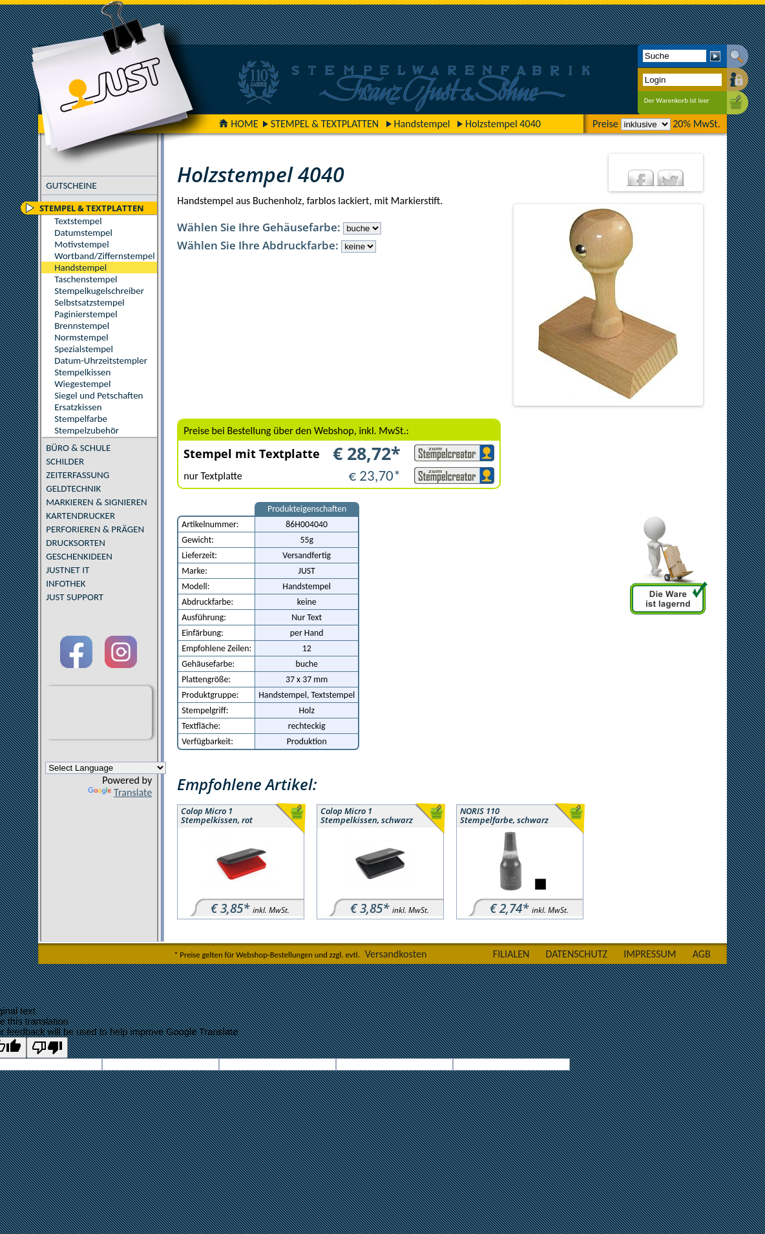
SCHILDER (65, 461)
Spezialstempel (83, 349)
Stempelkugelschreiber (99, 291)
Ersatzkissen (77, 407)
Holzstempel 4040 (503, 124)
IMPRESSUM (650, 954)
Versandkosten (396, 954)
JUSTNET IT (67, 570)
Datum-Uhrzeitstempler (100, 360)
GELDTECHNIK (73, 488)
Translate (120, 792)
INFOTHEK (65, 583)
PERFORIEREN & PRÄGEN (95, 529)
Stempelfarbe (80, 418)
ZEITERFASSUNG (77, 475)
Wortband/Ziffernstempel (104, 256)
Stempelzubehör (86, 430)
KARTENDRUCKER (80, 515)
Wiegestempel (82, 384)
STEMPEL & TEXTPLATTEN (325, 124)
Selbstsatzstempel (89, 302)
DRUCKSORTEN (75, 543)
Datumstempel (83, 232)
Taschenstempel (85, 279)
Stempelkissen (82, 372)
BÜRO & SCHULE (78, 448)
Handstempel (421, 124)
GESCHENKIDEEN (79, 556)
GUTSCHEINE (71, 185)
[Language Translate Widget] (105, 768)
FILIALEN (511, 954)
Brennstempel (81, 325)
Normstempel (81, 337)
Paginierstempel (85, 314)
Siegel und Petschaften (98, 395)
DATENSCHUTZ (577, 954)
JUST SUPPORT (74, 597)
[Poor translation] (47, 1047)
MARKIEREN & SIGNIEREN (96, 502)
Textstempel (77, 221)
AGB (702, 954)
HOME (238, 124)
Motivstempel (81, 244)
